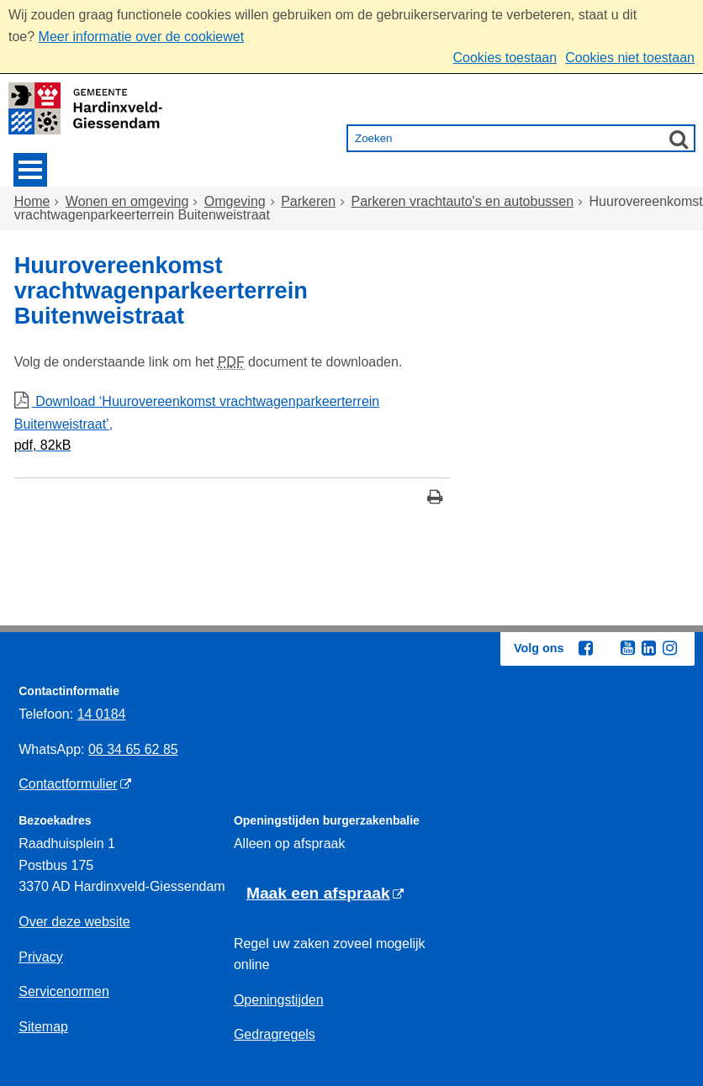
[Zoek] (678, 138)
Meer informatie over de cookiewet (142, 36)
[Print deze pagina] (435, 498)
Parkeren (308, 201)
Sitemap (43, 1027)
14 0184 (101, 714)
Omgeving (235, 201)
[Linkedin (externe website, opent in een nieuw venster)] (648, 648)
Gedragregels (274, 1034)
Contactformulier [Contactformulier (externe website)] (67, 784)
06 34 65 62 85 (133, 749)
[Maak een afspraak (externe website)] (325, 894)
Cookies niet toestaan (630, 57)
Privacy (40, 957)
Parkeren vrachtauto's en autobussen (463, 201)
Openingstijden (279, 1000)
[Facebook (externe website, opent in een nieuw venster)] (585, 648)
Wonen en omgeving (127, 201)
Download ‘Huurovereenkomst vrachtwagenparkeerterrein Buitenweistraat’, (232, 425)
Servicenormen (63, 991)
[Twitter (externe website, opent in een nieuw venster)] (606, 649)
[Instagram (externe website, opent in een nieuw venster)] (669, 648)
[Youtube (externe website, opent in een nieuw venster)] (627, 648)
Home (32, 201)
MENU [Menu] (30, 170)
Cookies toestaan (504, 57)
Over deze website (74, 922)
